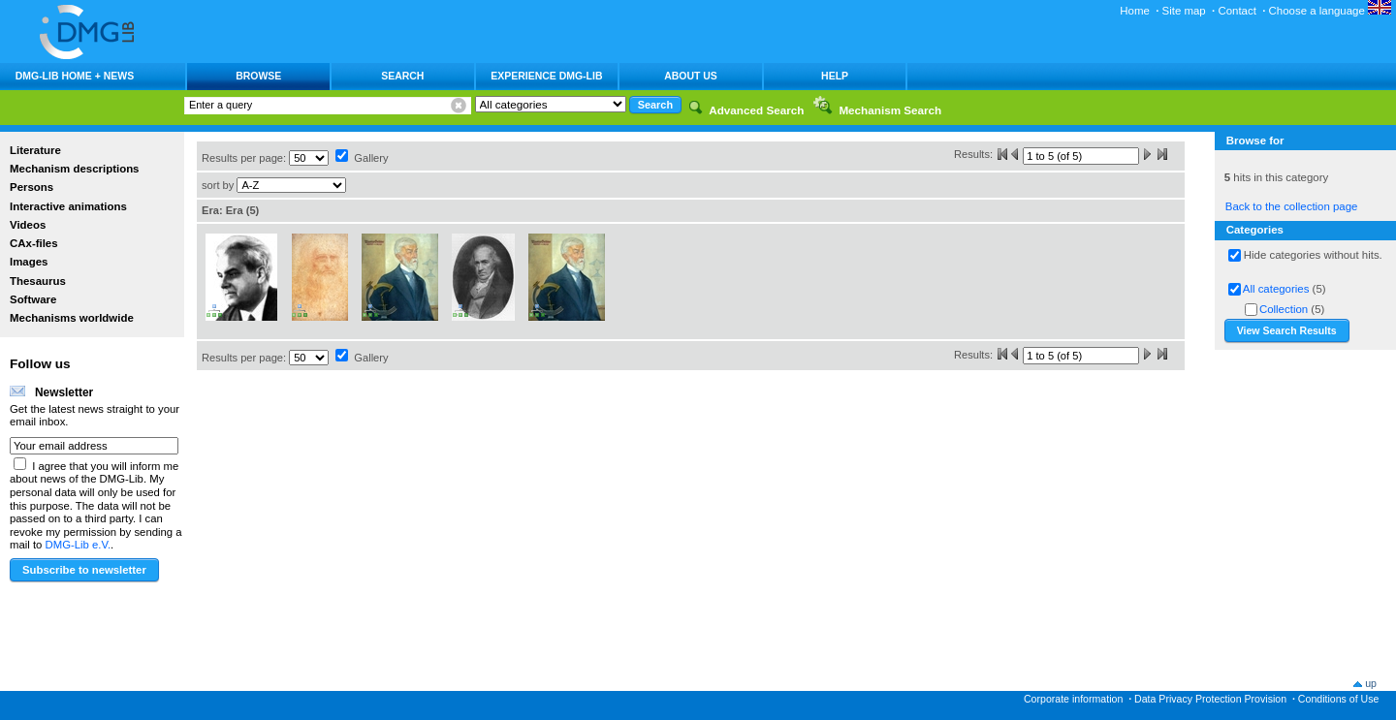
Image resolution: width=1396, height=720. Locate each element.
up (1371, 683)
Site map (1184, 10)
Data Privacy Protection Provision (1210, 698)
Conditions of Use (1339, 698)
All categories (1276, 289)
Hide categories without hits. (1313, 255)
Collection (1283, 309)
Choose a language (1330, 10)
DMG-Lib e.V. (78, 544)
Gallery (371, 158)
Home (1135, 10)
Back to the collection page (1291, 206)
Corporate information (1073, 698)
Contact (1236, 10)
